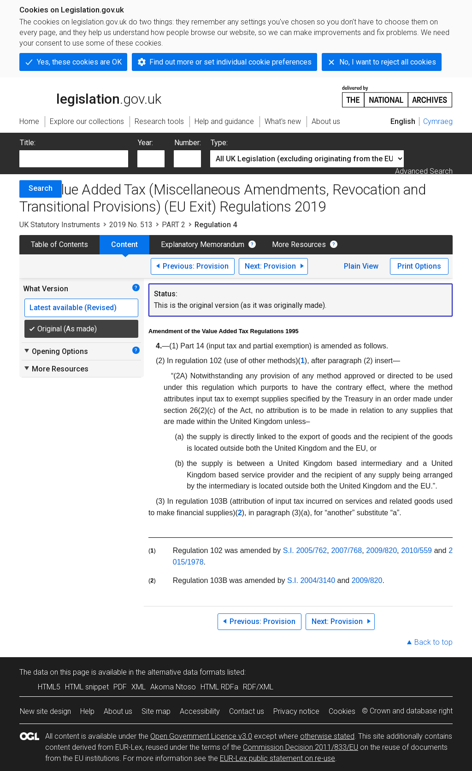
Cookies (342, 711)
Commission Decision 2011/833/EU (300, 747)
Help (87, 711)
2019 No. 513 (131, 224)
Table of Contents (59, 244)
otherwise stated (327, 736)
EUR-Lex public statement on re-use (277, 758)
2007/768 (346, 550)
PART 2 (173, 224)
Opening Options (55, 351)
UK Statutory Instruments (59, 224)
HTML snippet (87, 687)
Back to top (433, 642)
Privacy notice (296, 711)
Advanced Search (424, 171)
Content (124, 244)
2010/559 (416, 550)
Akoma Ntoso (173, 687)
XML (138, 687)
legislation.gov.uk (90, 96)
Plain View (361, 266)
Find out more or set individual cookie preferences (230, 62)
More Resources (299, 244)
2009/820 (381, 550)
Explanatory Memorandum (202, 244)
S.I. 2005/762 (305, 550)
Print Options (419, 266)
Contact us (246, 711)
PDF (120, 687)
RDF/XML (258, 687)
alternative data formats (186, 672)
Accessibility (200, 711)
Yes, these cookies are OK (79, 62)
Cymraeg (438, 121)
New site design (45, 711)
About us (118, 711)
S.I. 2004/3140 (311, 580)
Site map (156, 711)
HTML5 (49, 687)
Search (41, 188)
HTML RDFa (219, 687)
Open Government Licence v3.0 (201, 736)
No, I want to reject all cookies (387, 62)
